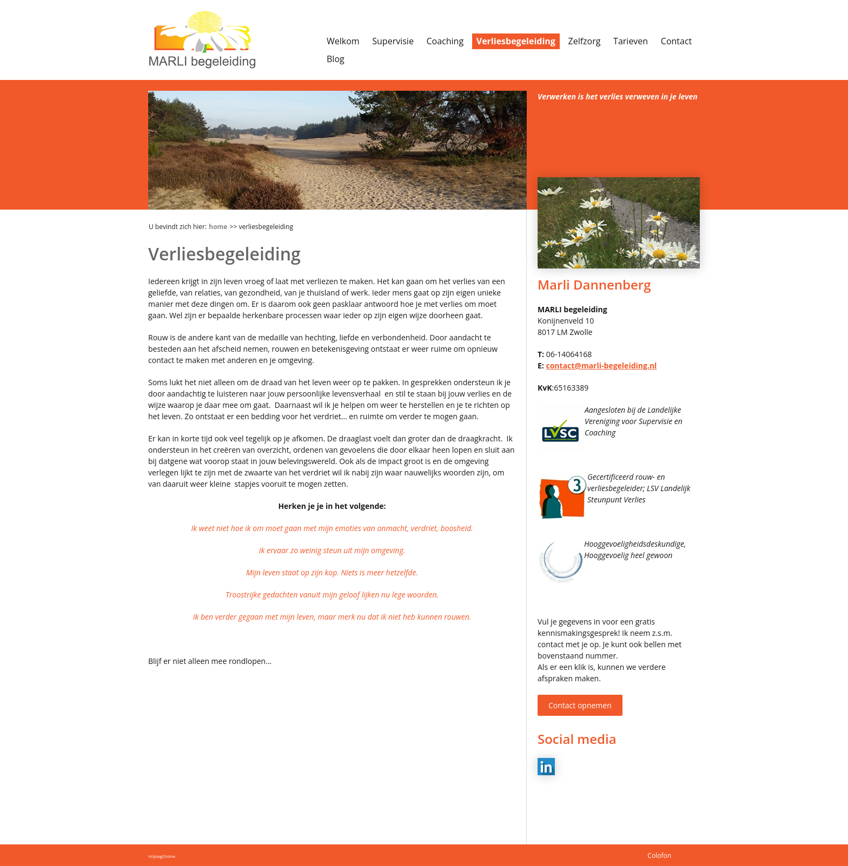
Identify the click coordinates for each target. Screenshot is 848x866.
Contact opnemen (580, 705)
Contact (676, 41)
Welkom (343, 41)
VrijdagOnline (161, 856)
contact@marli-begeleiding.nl (601, 365)
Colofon (659, 855)
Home (218, 226)
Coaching (445, 41)
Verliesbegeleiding (515, 41)
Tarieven (630, 41)
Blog (336, 59)
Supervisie (393, 41)
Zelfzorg (584, 41)
